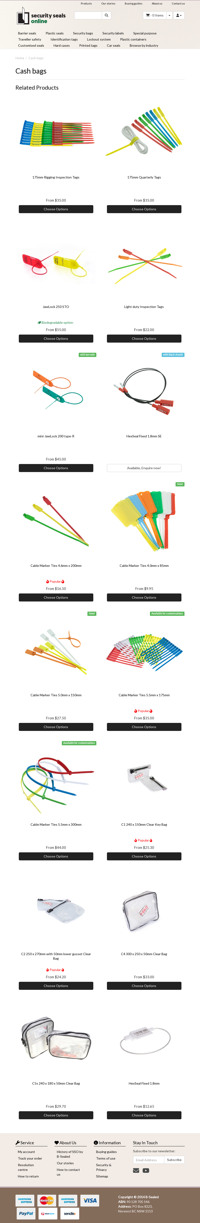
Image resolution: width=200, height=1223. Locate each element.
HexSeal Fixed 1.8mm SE (144, 436)
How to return (28, 1176)
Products (86, 3)
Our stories (108, 3)
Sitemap (102, 1176)
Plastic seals (55, 33)
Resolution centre (26, 1167)
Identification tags (64, 39)
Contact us (178, 3)
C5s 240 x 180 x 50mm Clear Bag (56, 1083)
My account (26, 1152)
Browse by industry (144, 45)
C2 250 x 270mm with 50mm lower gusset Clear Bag (56, 956)
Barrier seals (27, 33)
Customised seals (31, 45)
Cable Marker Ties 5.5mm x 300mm (56, 824)
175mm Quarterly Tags (144, 177)
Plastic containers (133, 39)
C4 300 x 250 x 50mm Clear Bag (144, 954)
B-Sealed (152, 1197)
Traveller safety (29, 39)
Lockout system (99, 39)
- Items (155, 15)
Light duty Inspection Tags (144, 307)
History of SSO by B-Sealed (70, 1154)
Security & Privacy (103, 1167)
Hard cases (62, 45)
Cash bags (36, 58)
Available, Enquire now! (144, 468)
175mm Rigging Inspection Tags (55, 177)
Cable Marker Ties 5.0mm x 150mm (56, 695)
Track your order (30, 1158)
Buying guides (133, 3)
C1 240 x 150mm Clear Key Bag (144, 824)
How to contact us (68, 1172)
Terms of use (105, 1158)
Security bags (83, 33)
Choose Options (56, 209)
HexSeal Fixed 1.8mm (144, 1083)
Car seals (113, 45)
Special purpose (145, 33)
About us (157, 3)
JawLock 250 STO (56, 307)
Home (20, 58)
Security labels (113, 33)
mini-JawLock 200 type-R (56, 436)
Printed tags (88, 45)
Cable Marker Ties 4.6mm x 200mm (56, 566)
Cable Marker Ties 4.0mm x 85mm (144, 566)
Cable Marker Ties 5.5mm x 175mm (144, 695)
